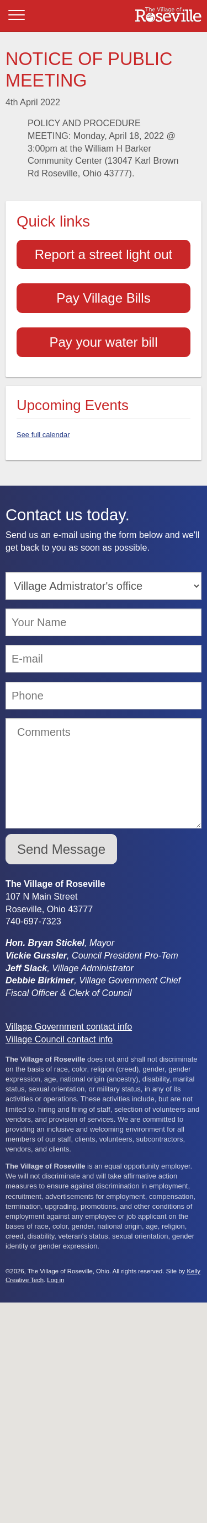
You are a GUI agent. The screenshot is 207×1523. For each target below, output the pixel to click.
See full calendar (43, 434)
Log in (55, 1280)
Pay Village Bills (103, 297)
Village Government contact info (69, 1026)
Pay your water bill (103, 342)
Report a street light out (103, 254)
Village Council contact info (59, 1039)
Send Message (61, 849)
